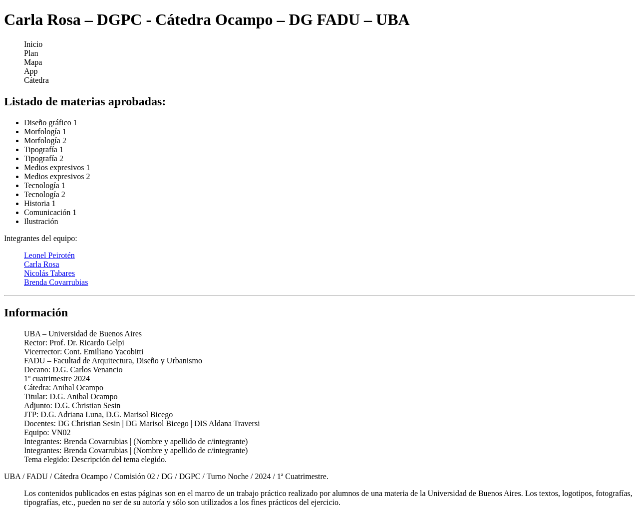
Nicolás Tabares (49, 273)
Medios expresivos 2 (57, 176)
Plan (31, 53)
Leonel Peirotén (49, 255)
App (31, 71)
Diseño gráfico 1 (50, 122)
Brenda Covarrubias (56, 282)
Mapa (33, 62)
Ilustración (41, 221)
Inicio (33, 44)
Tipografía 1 (43, 149)
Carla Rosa (41, 264)
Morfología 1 (45, 131)
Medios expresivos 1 (57, 167)
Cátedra (36, 80)
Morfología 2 (45, 140)
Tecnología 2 (44, 194)
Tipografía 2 (43, 158)
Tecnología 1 (44, 185)
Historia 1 (40, 203)
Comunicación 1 (50, 212)
